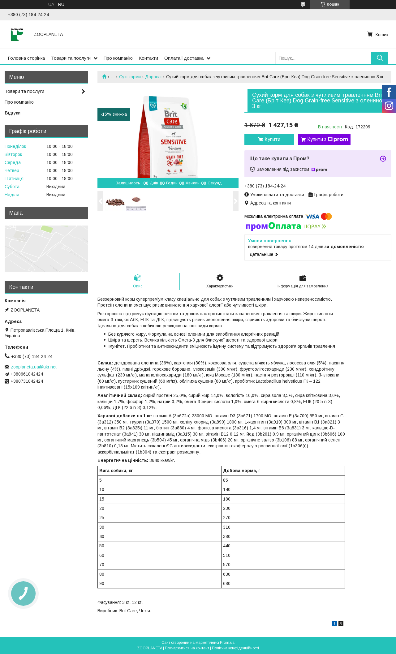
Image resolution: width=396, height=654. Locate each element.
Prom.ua (227, 642)
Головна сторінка (26, 58)
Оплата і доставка (184, 58)
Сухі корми (130, 76)
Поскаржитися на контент (187, 648)
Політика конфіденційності (235, 648)
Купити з (327, 139)
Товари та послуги (71, 58)
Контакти (148, 58)
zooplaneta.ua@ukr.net (34, 366)
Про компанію (118, 58)
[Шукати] (379, 58)
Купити (272, 139)
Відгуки (12, 112)
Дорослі (153, 76)
